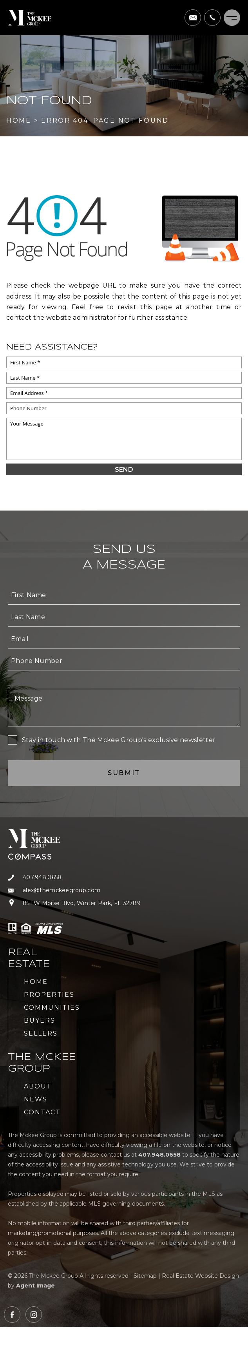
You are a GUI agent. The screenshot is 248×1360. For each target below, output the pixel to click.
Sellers (40, 1033)
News (35, 1099)
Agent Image (35, 1285)
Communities (52, 1007)
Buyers (39, 1020)
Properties (49, 994)
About (38, 1086)
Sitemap (145, 1275)
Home (36, 981)
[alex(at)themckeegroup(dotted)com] (193, 17)
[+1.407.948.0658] (212, 17)
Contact (42, 1112)
